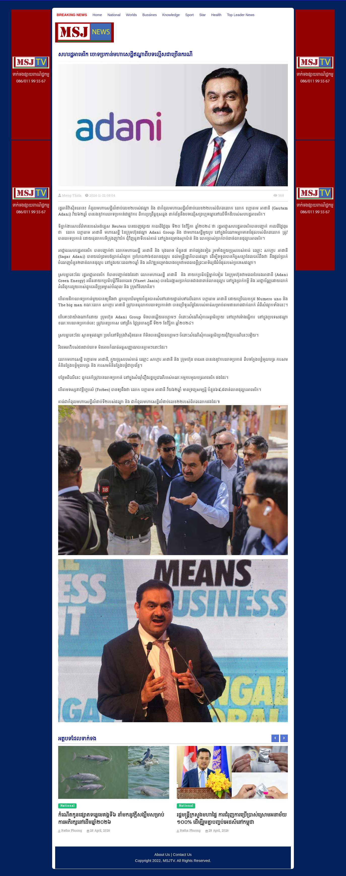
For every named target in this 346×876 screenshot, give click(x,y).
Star (202, 15)
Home (97, 15)
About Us (162, 854)
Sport (189, 15)
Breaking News (72, 15)
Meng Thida (71, 195)
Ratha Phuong (71, 831)
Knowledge (171, 15)
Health (216, 15)
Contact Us (182, 854)
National (114, 15)
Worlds (131, 15)
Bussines (150, 15)
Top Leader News (240, 15)
